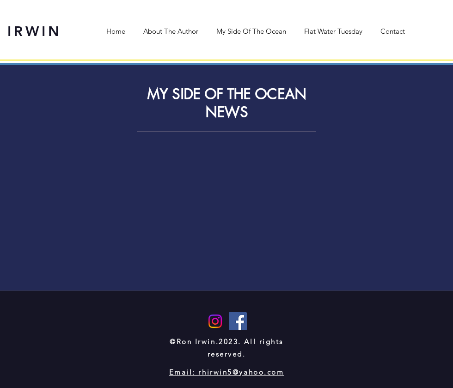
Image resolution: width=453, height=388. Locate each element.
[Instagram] (215, 321)
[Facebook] (238, 321)
